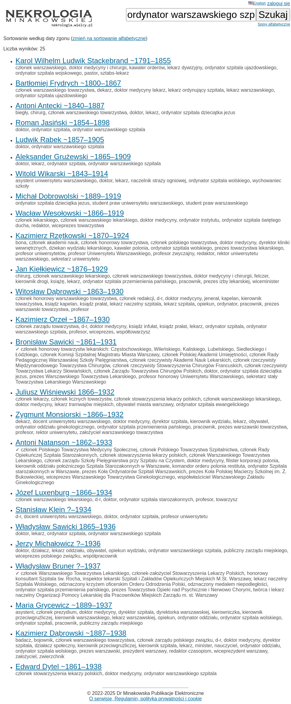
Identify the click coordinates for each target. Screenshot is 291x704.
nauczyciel (225, 645)
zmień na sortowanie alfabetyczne (109, 38)
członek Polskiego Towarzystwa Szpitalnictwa (189, 449)
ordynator (227, 303)
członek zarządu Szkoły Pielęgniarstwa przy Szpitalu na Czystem (114, 460)
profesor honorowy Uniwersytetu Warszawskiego (191, 376)
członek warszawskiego (40, 67)
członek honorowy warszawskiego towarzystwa (66, 298)
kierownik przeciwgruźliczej (106, 645)
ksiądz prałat (93, 303)
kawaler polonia (131, 248)
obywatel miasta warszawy (144, 404)
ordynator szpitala (50, 129)
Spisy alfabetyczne (274, 24)
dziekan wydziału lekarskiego (80, 248)
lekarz (152, 112)
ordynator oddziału (198, 617)
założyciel (25, 656)
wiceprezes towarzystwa (78, 225)
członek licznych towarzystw (81, 399)
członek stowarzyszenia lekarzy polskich (157, 399)
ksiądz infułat (143, 326)
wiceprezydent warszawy (240, 651)
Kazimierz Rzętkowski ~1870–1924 (72, 235)
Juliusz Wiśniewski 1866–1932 (65, 392)
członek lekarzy (31, 399)
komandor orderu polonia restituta (208, 466)
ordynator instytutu (199, 220)
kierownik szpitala (157, 645)
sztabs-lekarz (114, 73)
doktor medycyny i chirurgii (97, 67)
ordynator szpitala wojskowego (48, 73)
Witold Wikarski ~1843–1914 (61, 173)
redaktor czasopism (190, 651)
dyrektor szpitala (170, 421)
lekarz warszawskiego (250, 90)
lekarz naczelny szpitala (135, 303)
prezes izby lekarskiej (227, 281)
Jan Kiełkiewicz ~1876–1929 (61, 269)
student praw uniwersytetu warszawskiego (137, 203)
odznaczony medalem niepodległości (227, 584)
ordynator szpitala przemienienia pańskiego (129, 281)
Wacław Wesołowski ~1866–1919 (69, 213)
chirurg (38, 112)
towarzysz (227, 499)
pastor (91, 73)
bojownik (43, 640)
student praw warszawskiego (217, 203)
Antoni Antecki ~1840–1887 (59, 105)
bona (20, 242)
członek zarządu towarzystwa (47, 326)
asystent (24, 612)
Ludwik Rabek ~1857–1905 (59, 139)
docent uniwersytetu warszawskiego (71, 421)
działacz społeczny (55, 645)
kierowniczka (226, 612)
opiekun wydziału (127, 550)
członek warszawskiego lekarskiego (99, 220)
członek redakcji (136, 298)
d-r (160, 298)
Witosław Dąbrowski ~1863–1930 (69, 291)
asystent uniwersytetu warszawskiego (56, 180)
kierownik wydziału (210, 421)
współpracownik (100, 556)
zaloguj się (278, 3)
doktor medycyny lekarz (139, 90)
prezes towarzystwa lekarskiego (248, 248)
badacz (23, 640)
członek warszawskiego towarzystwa (54, 90)
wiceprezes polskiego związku (47, 556)
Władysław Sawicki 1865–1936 (65, 526)
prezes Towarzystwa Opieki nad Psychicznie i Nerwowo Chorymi (181, 589)
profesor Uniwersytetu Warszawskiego (109, 253)
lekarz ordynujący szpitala (196, 90)
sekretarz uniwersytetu (75, 258)
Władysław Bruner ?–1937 (58, 566)
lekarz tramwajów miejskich (84, 404)
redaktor (40, 225)
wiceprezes (101, 331)
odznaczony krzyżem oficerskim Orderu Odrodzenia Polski (122, 584)
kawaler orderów (147, 67)
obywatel (258, 421)
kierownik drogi (31, 281)
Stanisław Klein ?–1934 (53, 509)
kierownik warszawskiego (82, 617)
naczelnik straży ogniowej (158, 180)
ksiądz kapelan (61, 303)
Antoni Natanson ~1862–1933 (63, 442)
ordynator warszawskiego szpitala (109, 129)
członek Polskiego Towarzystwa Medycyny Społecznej (79, 449)
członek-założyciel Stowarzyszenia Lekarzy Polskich (188, 573)
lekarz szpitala (179, 303)
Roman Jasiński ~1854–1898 (62, 122)
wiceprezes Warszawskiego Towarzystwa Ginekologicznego (110, 477)
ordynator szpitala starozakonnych (156, 499)
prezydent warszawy (144, 651)
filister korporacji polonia (252, 460)
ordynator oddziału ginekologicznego (54, 426)
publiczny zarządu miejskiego (255, 550)
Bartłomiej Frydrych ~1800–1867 (68, 83)
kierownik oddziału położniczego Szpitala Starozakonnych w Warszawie (92, 466)
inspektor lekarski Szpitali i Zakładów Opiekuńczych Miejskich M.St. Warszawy (167, 578)
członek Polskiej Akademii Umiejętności (204, 354)
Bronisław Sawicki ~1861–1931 (66, 342)
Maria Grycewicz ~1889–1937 (63, 605)
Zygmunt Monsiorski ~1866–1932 (69, 414)
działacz (40, 550)
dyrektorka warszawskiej (182, 612)
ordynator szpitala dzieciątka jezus (198, 112)
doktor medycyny (158, 220)
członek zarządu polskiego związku (175, 640)
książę (57, 281)
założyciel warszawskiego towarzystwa (121, 432)
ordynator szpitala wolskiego (219, 180)
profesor (80, 309)
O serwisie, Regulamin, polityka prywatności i (145, 698)
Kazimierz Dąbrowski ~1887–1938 (70, 633)
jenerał (211, 298)
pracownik (190, 281)
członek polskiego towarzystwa (184, 242)
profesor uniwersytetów (40, 253)
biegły (21, 112)
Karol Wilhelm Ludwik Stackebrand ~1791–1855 (93, 60)
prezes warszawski (99, 651)
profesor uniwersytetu (184, 516)
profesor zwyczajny (173, 253)
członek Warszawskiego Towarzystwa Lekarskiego (75, 573)
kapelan (229, 298)
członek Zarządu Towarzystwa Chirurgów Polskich (148, 371)
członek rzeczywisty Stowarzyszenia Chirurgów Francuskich (177, 365)
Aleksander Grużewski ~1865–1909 (73, 156)
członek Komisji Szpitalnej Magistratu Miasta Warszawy (99, 354)
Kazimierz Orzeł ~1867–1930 (62, 319)
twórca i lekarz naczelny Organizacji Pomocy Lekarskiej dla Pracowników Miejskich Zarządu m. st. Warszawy (149, 592)
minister (203, 645)
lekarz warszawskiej (133, 617)
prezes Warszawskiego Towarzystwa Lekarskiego (82, 376)
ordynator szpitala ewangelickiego (212, 404)
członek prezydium (56, 612)
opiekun (205, 303)
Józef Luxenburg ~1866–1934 (63, 492)
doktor (136, 112)
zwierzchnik (51, 656)
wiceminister (265, 281)
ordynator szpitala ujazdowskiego (240, 67)
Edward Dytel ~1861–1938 (58, 666)
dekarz (104, 90)
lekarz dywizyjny (184, 67)
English (257, 3)
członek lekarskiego (36, 220)
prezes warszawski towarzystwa (252, 426)
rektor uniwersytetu (56, 432)
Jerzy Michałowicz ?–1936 (58, 543)
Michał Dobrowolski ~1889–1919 (68, 196)
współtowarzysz (133, 331)
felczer (261, 276)
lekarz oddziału (68, 550)
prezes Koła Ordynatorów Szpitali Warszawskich (134, 471)
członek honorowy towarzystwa (114, 242)
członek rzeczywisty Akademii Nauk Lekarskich (180, 360)
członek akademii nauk (53, 242)
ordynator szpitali (33, 623)
